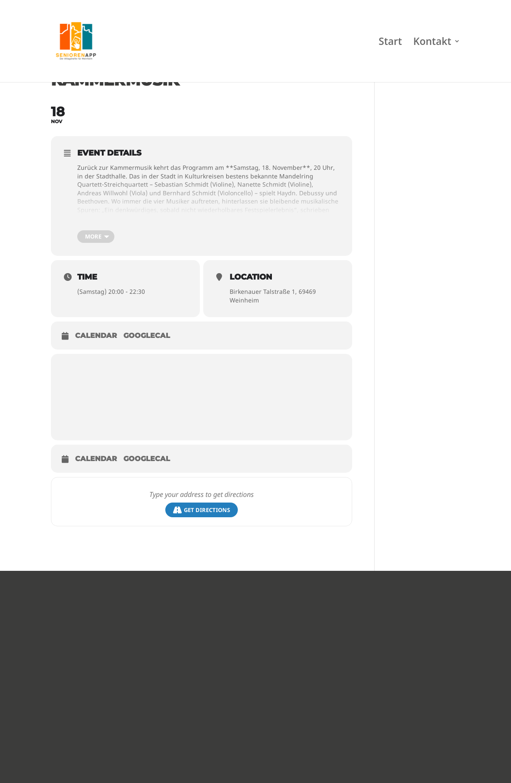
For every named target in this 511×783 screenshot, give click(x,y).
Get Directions (201, 510)
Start (390, 43)
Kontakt (432, 43)
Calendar (96, 335)
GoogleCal (146, 335)
